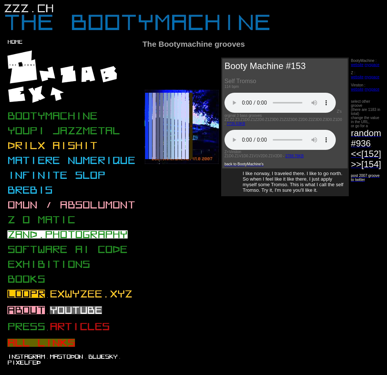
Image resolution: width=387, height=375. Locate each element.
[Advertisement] (262, 266)
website (357, 65)
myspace (371, 65)
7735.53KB (236, 124)
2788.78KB (294, 156)
